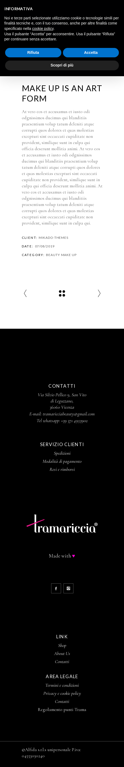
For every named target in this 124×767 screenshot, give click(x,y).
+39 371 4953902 (74, 420)
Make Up (69, 255)
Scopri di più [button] (62, 65)
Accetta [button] (91, 52)
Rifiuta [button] (33, 52)
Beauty (53, 255)
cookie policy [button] (43, 28)
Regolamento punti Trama (62, 709)
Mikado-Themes (53, 238)
